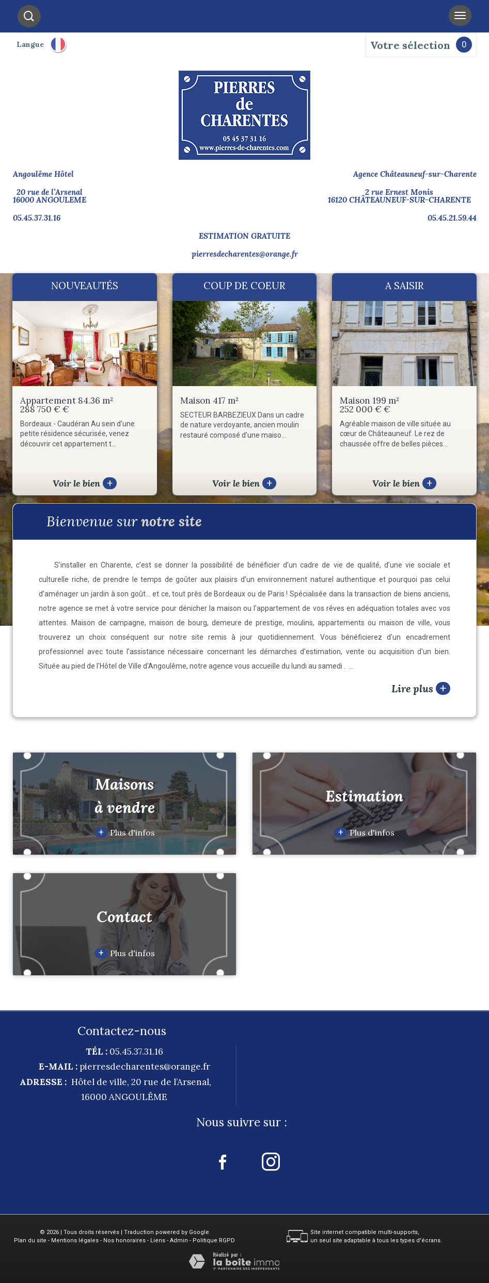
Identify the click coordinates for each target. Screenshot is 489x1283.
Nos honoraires (124, 1240)
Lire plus (420, 688)
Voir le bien (85, 483)
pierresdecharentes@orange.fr (245, 254)
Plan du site (30, 1240)
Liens (157, 1240)
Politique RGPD (214, 1240)
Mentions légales (75, 1240)
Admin (179, 1240)
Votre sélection (410, 45)
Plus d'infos (124, 832)
